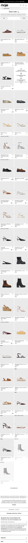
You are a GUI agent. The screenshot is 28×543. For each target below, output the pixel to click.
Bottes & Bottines (5, 496)
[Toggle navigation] (26, 5)
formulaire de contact (6, 531)
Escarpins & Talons (21, 14)
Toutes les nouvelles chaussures (8, 14)
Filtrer (24, 18)
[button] (20, 5)
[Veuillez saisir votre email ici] (14, 521)
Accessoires (11, 509)
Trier (4, 18)
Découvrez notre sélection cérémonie (14, 1)
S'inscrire (26, 521)
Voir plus (14, 504)
